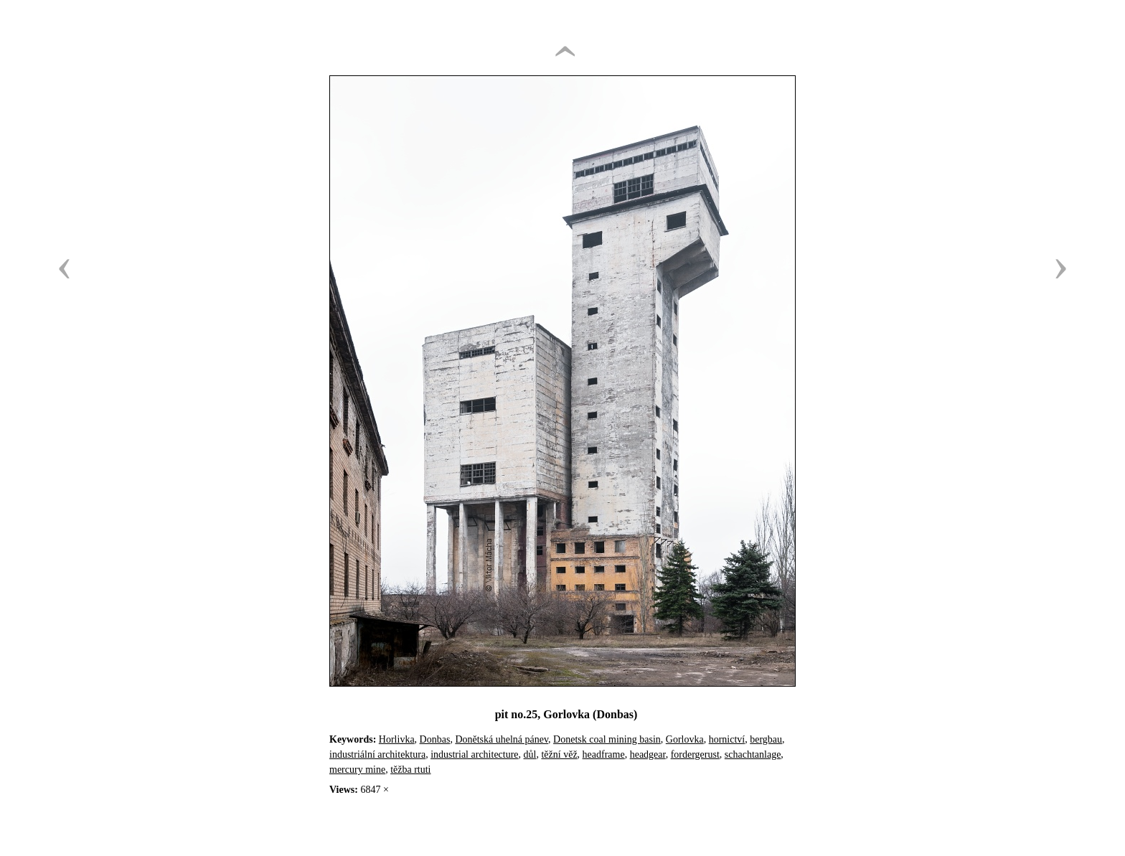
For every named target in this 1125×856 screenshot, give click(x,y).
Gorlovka (685, 739)
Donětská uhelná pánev (501, 739)
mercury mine (357, 769)
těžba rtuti (410, 769)
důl (530, 754)
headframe (604, 754)
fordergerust (695, 754)
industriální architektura (377, 754)
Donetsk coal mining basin (607, 739)
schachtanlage (753, 754)
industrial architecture (474, 754)
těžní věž (559, 754)
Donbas (435, 739)
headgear (648, 754)
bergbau (766, 739)
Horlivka (397, 739)
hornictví (727, 739)
